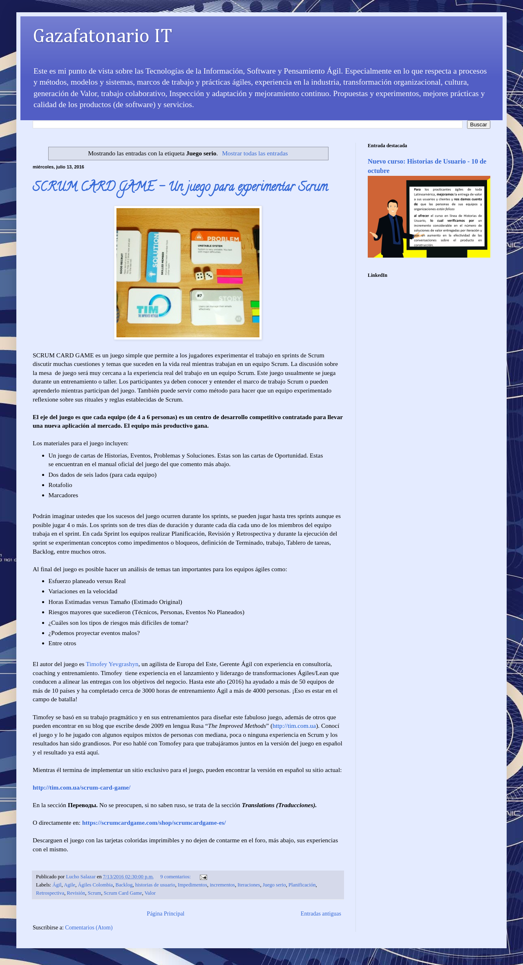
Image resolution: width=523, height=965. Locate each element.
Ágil (56, 885)
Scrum (94, 893)
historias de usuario (155, 885)
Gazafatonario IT (102, 37)
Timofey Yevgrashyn (112, 663)
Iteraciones (248, 885)
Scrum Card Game (123, 893)
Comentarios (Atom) (88, 928)
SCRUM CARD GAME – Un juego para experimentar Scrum (180, 188)
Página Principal (165, 914)
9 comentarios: (176, 877)
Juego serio (274, 885)
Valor (150, 893)
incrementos (222, 885)
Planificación (301, 885)
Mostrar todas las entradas (255, 153)
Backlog (124, 885)
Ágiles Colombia (95, 885)
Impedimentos (192, 885)
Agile (69, 885)
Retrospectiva (50, 893)
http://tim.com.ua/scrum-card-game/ (81, 787)
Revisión (76, 893)
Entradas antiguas (321, 914)
